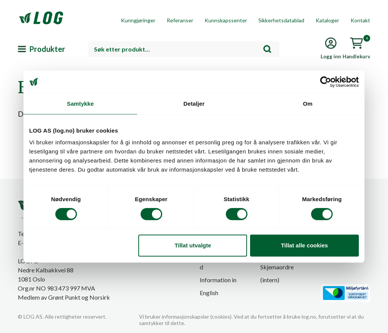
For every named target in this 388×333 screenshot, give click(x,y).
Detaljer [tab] (194, 103)
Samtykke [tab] (80, 103)
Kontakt (360, 20)
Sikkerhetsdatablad (281, 20)
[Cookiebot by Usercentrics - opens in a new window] (326, 82)
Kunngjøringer (138, 20)
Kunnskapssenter (226, 20)
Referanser (180, 20)
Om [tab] (307, 103)
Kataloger (327, 20)
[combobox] (183, 49)
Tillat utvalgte (193, 245)
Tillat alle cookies (304, 245)
